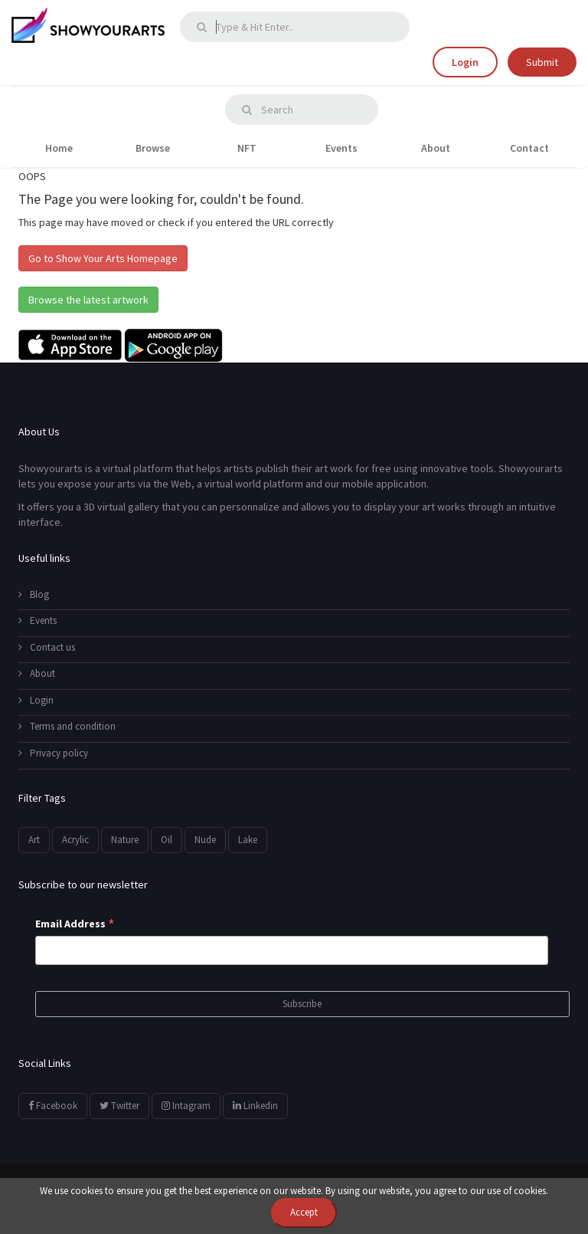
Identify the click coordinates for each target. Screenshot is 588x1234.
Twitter (119, 1105)
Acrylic (75, 839)
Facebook (52, 1105)
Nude (205, 839)
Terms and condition (67, 726)
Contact (529, 148)
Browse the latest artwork (88, 300)
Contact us (46, 647)
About (435, 148)
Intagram (186, 1105)
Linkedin (255, 1105)
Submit (542, 62)
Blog (33, 594)
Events (341, 148)
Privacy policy (53, 753)
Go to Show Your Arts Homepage (103, 258)
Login (465, 62)
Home (59, 148)
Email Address (75, 924)
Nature (125, 839)
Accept (304, 1212)
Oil (166, 839)
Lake (247, 839)
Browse (153, 148)
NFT (246, 148)
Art (34, 839)
